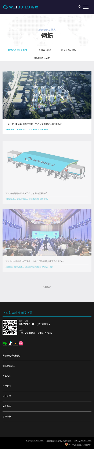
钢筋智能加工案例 (42, 57)
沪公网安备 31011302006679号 (78, 444)
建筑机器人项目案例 (17, 50)
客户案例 (7, 386)
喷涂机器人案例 (68, 50)
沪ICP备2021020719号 (83, 441)
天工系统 (7, 376)
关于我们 (7, 406)
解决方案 (7, 396)
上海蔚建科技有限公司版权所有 (59, 441)
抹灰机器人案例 (44, 50)
